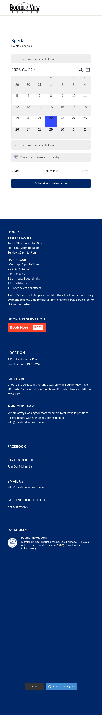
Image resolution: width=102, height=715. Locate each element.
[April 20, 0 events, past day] (28, 121)
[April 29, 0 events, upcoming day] (51, 133)
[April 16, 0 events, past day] (62, 110)
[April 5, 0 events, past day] (17, 99)
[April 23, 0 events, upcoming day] (62, 121)
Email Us (15, 481)
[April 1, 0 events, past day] (51, 88)
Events (15, 45)
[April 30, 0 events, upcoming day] (62, 133)
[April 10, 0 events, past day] (73, 99)
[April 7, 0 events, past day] (39, 99)
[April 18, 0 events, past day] (85, 110)
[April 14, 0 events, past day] (39, 110)
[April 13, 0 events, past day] (28, 110)
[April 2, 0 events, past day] (62, 88)
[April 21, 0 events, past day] (39, 121)
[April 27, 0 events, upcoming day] (28, 133)
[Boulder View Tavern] (42, 7)
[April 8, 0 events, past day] (51, 99)
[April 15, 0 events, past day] (51, 110)
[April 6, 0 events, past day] (28, 99)
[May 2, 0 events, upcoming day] (85, 133)
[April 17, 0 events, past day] (73, 110)
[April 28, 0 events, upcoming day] (39, 133)
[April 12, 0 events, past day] (17, 110)
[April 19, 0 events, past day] (17, 121)
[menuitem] (89, 7)
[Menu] (89, 7)
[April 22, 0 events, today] (51, 121)
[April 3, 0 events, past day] (73, 88)
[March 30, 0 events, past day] (28, 88)
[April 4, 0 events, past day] (85, 88)
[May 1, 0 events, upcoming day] (73, 133)
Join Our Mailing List (20, 466)
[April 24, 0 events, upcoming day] (73, 121)
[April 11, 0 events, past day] (85, 99)
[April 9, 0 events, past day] (62, 99)
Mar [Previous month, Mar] (15, 171)
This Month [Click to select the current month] (51, 170)
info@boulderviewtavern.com (26, 422)
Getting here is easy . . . (29, 500)
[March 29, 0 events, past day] (17, 88)
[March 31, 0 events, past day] (39, 88)
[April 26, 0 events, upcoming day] (17, 133)
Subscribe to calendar (49, 183)
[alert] (51, 58)
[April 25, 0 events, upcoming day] (85, 121)
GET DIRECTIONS (18, 507)
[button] (27, 327)
